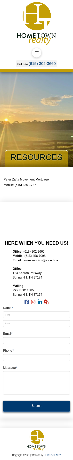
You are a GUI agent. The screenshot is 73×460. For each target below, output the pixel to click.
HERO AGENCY (52, 455)
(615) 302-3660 (42, 63)
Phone (8, 350)
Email (8, 333)
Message (10, 367)
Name (8, 308)
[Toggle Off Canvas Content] (36, 53)
